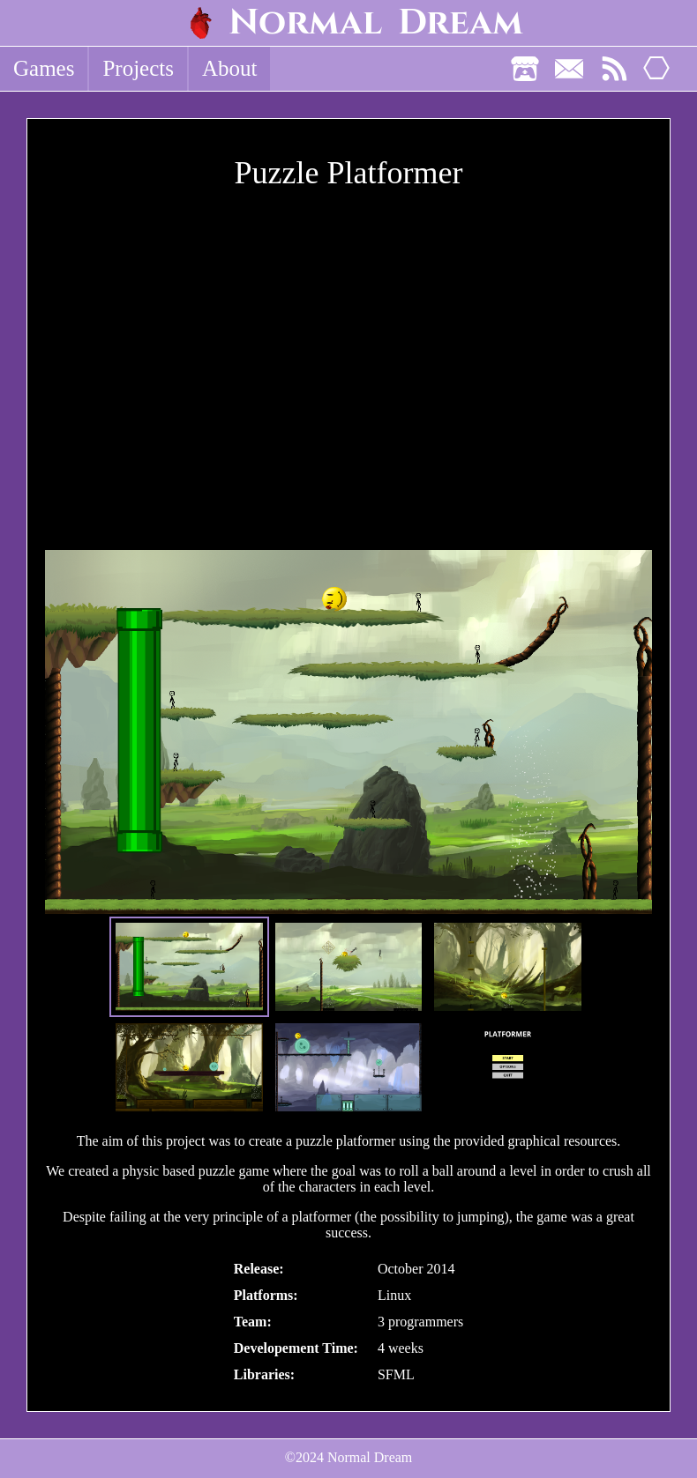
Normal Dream (376, 23)
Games (43, 68)
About (230, 68)
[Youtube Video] (348, 375)
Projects (138, 68)
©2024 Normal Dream (349, 1457)
